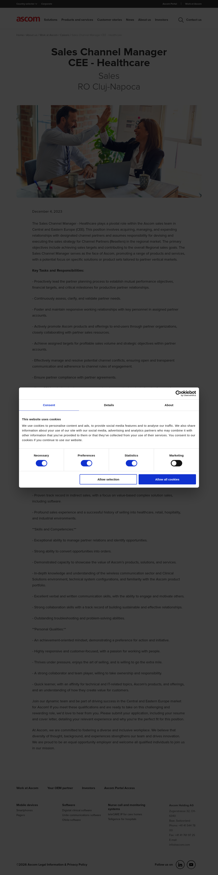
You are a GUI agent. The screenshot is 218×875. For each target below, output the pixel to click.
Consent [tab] (49, 405)
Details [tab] (109, 405)
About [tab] (169, 405)
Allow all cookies (167, 479)
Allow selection (108, 479)
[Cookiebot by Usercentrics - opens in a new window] (178, 394)
